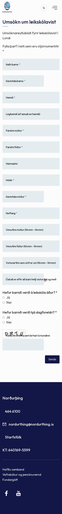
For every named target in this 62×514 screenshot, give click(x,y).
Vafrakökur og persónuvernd (21, 474)
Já (6, 297)
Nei (6, 302)
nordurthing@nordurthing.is (31, 424)
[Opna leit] (44, 8)
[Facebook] (6, 493)
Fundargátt (10, 480)
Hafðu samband (13, 469)
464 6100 (12, 411)
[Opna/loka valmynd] (53, 7)
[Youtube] (18, 493)
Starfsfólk (13, 437)
